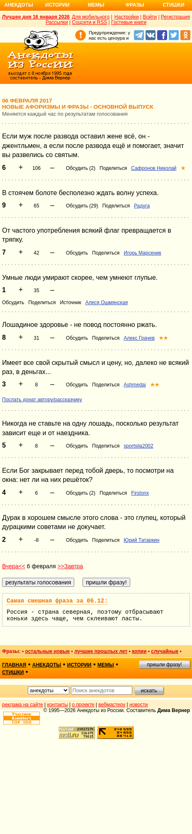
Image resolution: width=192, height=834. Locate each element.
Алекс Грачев (139, 338)
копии (139, 651)
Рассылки (57, 22)
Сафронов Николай (153, 168)
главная (14, 665)
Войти (150, 17)
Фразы (134, 5)
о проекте (83, 705)
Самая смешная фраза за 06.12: (57, 601)
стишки (13, 672)
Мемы (96, 5)
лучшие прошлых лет (100, 651)
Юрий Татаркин (141, 540)
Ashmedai (135, 385)
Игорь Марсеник (142, 253)
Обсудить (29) (82, 206)
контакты (57, 705)
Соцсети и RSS (89, 22)
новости (138, 705)
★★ (163, 338)
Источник (70, 302)
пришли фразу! (164, 664)
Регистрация (175, 17)
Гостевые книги (128, 22)
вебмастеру (111, 705)
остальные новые (47, 651)
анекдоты (46, 665)
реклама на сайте (22, 705)
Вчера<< (13, 566)
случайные (164, 651)
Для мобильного (90, 17)
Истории (57, 5)
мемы (105, 665)
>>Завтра (70, 566)
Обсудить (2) (80, 168)
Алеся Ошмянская (106, 302)
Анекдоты (18, 5)
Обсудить (77, 253)
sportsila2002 (138, 446)
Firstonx (140, 493)
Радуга (142, 206)
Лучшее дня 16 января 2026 (36, 17)
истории (79, 665)
